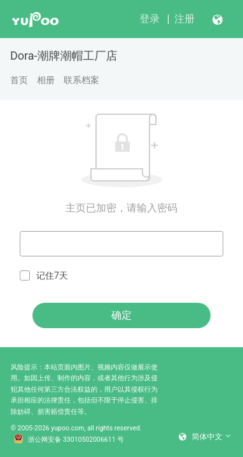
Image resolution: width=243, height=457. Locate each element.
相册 (46, 80)
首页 (19, 80)
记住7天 (44, 275)
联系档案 (81, 80)
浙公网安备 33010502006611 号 (68, 440)
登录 (149, 19)
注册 (184, 19)
